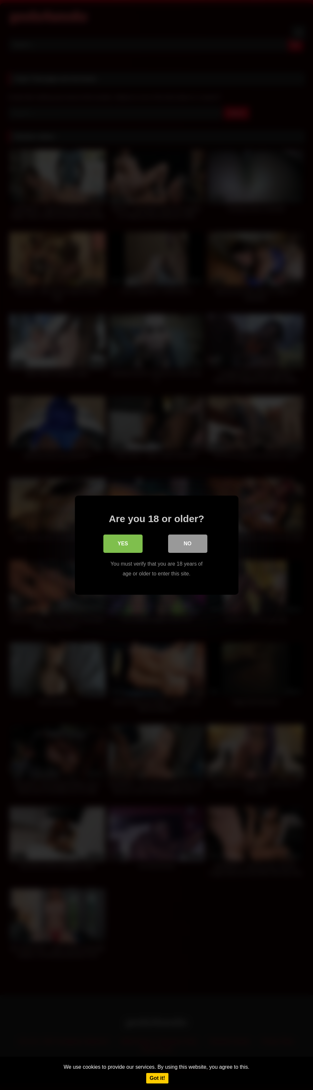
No (188, 543)
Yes (122, 543)
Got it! (157, 1078)
